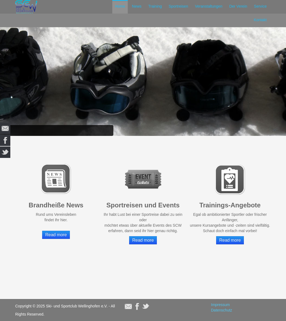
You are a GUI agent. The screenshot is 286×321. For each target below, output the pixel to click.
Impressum (220, 305)
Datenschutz (221, 310)
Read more (56, 234)
